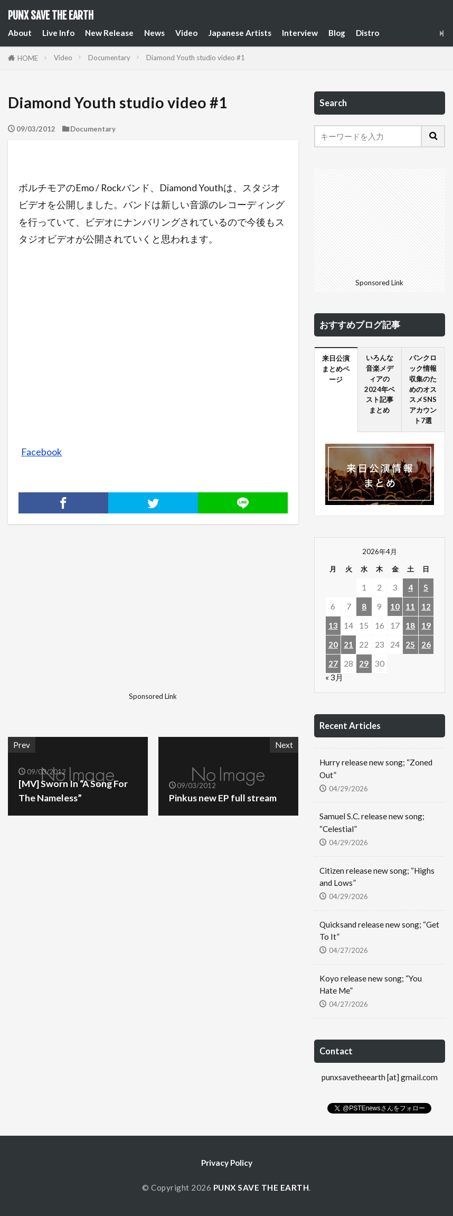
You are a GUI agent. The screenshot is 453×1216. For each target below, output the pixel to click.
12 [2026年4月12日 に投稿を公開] (426, 606)
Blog (336, 33)
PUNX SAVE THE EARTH (50, 16)
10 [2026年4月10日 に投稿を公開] (395, 606)
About (20, 33)
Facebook (41, 451)
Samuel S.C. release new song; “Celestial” (371, 822)
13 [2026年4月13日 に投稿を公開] (333, 625)
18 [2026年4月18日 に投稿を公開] (410, 625)
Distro (367, 33)
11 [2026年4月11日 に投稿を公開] (410, 606)
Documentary (109, 57)
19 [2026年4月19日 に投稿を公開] (426, 625)
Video (186, 33)
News (154, 33)
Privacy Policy (226, 1162)
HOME (27, 58)
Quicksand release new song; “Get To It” (379, 930)
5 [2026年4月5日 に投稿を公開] (425, 587)
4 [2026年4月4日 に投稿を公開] (410, 587)
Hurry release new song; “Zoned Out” (375, 768)
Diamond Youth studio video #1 (195, 57)
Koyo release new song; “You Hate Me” (370, 984)
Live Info (58, 33)
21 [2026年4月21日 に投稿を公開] (348, 644)
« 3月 (334, 677)
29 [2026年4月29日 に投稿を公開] (364, 663)
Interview (300, 33)
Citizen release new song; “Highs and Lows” (377, 876)
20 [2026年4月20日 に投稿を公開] (333, 644)
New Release (109, 33)
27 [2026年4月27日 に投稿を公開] (333, 663)
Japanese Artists (239, 33)
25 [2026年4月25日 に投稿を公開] (410, 644)
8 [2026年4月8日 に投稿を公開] (364, 606)
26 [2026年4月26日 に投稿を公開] (426, 644)
